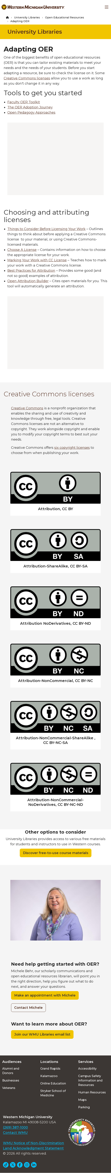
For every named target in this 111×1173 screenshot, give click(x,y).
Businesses (10, 1080)
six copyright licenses (72, 448)
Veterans (8, 1088)
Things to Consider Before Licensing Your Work (46, 229)
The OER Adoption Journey (30, 107)
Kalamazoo (49, 1076)
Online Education (53, 1083)
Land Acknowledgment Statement (33, 1148)
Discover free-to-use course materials (55, 853)
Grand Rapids (50, 1068)
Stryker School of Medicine (53, 1093)
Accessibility (87, 1068)
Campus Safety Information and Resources (90, 1080)
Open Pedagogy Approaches (31, 112)
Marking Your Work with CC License (37, 260)
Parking (84, 1107)
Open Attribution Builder (28, 281)
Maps (82, 1100)
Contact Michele (28, 1008)
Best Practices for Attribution (31, 271)
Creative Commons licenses (27, 78)
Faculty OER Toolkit (23, 102)
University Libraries (27, 17)
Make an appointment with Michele (45, 995)
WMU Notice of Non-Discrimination (33, 1143)
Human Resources (92, 1092)
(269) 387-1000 (15, 1127)
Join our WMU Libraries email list (42, 1034)
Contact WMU (15, 1133)
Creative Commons (27, 408)
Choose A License (22, 250)
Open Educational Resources (64, 17)
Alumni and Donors (10, 1071)
